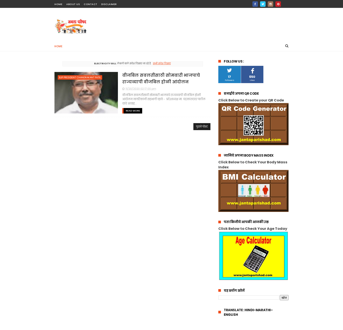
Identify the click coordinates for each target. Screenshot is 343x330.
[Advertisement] (209, 24)
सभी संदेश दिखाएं (162, 63)
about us (73, 4)
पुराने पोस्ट (202, 126)
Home (58, 46)
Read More (133, 110)
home (58, 4)
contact (90, 4)
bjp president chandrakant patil (80, 77)
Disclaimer (109, 4)
